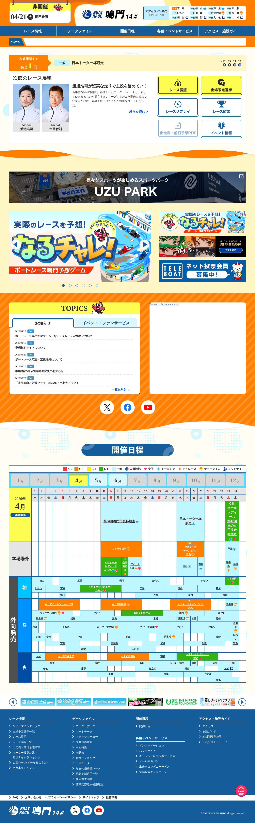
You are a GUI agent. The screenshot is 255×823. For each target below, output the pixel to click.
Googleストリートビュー (217, 742)
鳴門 (121, 580)
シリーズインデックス (26, 726)
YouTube (148, 407)
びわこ (97, 613)
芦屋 (232, 548)
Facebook (127, 407)
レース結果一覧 (22, 742)
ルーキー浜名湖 (107, 627)
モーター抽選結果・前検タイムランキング (26, 755)
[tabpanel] (80, 246)
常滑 (155, 618)
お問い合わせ (33, 797)
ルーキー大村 (176, 663)
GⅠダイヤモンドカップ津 (59, 604)
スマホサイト (147, 750)
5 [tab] (90, 285)
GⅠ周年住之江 (66, 656)
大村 (38, 656)
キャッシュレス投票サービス (157, 756)
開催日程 (127, 31)
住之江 (152, 668)
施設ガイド (209, 731)
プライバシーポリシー (62, 797)
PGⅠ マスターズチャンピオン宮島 (190, 604)
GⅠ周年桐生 (128, 656)
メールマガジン (149, 761)
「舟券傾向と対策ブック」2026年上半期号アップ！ (47, 383)
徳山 (187, 566)
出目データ (83, 763)
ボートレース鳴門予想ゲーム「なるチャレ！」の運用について (54, 336)
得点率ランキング (24, 767)
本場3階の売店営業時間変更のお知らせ (39, 371)
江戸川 (221, 613)
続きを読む (137, 111)
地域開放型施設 (212, 736)
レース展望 (19, 736)
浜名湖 (232, 604)
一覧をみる (119, 389)
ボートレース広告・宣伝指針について (38, 359)
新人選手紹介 (84, 779)
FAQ (15, 797)
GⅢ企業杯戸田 (124, 566)
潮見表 (80, 752)
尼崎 (218, 618)
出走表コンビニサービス (154, 766)
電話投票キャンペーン (153, 772)
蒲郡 (162, 656)
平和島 (228, 566)
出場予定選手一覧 (24, 731)
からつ (155, 580)
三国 (79, 580)
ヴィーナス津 (149, 627)
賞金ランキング (85, 758)
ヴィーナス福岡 (52, 612)
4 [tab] (83, 285)
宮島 (114, 618)
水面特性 (81, 747)
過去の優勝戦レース (88, 768)
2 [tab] (70, 285)
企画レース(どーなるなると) (30, 762)
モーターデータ (85, 726)
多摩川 (183, 618)
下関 (232, 663)
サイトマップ (91, 797)
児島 (73, 618)
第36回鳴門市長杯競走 (121, 521)
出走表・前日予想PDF (26, 747)
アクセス (208, 726)
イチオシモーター (87, 736)
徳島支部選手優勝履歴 (90, 784)
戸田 (38, 636)
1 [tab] (63, 285)
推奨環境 (111, 797)
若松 (142, 663)
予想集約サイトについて (30, 347)
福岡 (183, 612)
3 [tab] (76, 285)
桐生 (52, 663)
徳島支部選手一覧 (87, 773)
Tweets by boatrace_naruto (164, 304)
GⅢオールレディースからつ (111, 566)
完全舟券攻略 (84, 742)
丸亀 (45, 668)
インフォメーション (151, 745)
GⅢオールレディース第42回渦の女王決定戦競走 (232, 521)
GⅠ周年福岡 (121, 548)
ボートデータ (84, 731)
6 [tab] (97, 285)
